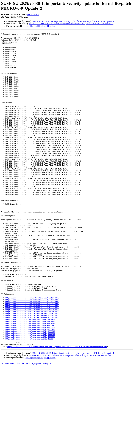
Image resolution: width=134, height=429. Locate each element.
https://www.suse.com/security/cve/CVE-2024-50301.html (32, 363)
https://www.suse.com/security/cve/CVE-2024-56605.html (32, 375)
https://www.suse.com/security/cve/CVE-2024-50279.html (32, 361)
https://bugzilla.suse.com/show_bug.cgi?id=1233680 (30, 386)
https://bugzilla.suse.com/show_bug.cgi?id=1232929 (30, 382)
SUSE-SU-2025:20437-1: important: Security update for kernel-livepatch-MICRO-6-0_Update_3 (73, 21)
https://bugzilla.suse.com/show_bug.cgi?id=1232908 (30, 377)
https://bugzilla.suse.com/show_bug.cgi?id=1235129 (30, 396)
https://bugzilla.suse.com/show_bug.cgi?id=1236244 (30, 400)
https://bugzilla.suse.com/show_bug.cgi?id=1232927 (30, 379)
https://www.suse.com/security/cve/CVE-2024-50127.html (32, 356)
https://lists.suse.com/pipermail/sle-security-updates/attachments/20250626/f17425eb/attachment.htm (57, 410)
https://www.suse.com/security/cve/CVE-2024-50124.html (32, 351)
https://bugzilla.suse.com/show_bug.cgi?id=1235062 (30, 391)
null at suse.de (33, 14)
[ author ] (52, 26)
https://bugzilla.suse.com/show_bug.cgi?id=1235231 (30, 398)
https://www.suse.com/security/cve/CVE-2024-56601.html (32, 372)
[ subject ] (43, 26)
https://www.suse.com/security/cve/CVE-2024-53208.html (32, 368)
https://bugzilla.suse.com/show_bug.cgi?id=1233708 (30, 389)
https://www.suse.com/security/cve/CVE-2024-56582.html (32, 370)
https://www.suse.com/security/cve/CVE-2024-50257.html (32, 358)
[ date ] (28, 26)
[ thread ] (35, 26)
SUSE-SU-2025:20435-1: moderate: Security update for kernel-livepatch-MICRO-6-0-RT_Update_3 (71, 24)
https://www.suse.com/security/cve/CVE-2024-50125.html (32, 354)
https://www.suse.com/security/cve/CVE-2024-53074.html (32, 365)
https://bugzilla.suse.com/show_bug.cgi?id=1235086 (30, 393)
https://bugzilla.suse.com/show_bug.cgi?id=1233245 (30, 384)
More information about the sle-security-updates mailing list (26, 427)
